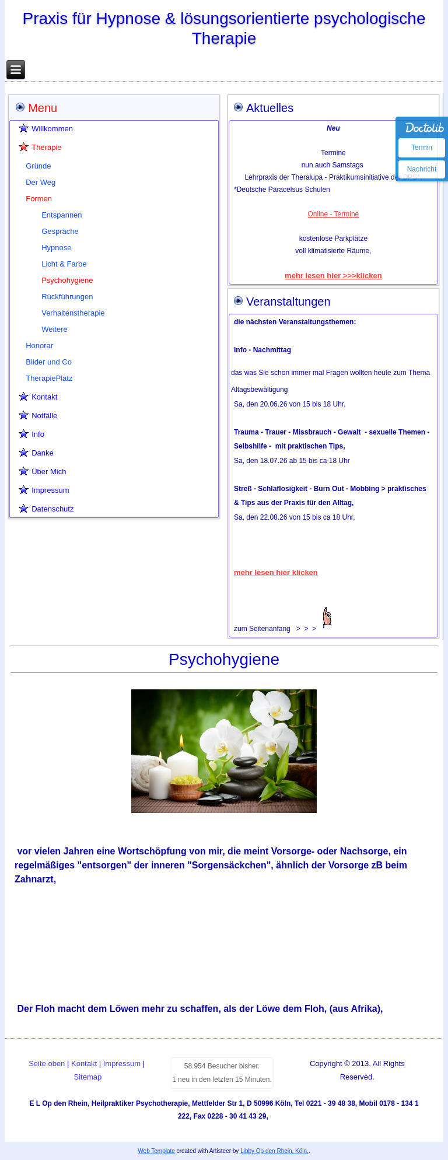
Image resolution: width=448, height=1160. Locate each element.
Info (38, 434)
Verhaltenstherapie (72, 313)
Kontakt (44, 396)
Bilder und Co (49, 362)
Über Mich (49, 471)
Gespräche (60, 231)
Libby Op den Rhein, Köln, (274, 1151)
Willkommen (52, 128)
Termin (421, 147)
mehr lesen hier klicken (276, 572)
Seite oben (47, 1063)
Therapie (46, 147)
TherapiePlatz (49, 378)
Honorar (39, 345)
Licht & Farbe (63, 264)
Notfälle (44, 415)
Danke (43, 452)
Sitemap (88, 1077)
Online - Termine (333, 214)
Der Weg (40, 182)
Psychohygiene (67, 280)
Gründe (38, 166)
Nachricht (422, 169)
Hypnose (56, 247)
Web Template (156, 1151)
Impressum (50, 490)
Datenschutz (53, 508)
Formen (39, 198)
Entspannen (61, 215)
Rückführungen (67, 296)
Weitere (54, 329)
